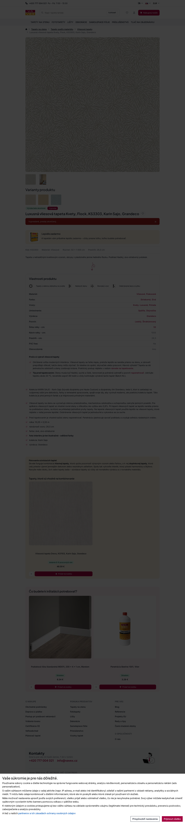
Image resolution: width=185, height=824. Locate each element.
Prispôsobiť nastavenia (145, 818)
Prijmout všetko (172, 818)
